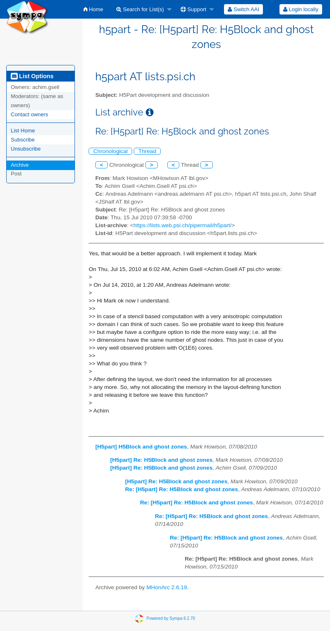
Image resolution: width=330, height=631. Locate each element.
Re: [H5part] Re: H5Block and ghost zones (181, 489)
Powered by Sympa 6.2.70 (171, 618)
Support (193, 9)
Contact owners (29, 114)
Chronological (110, 151)
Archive (20, 165)
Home (93, 9)
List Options (32, 76)
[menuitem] (93, 9)
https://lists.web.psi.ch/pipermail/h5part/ (182, 225)
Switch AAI (243, 9)
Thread (147, 151)
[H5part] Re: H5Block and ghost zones (161, 460)
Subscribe (23, 140)
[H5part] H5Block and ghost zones (141, 447)
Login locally (300, 9)
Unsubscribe (26, 149)
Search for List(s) (140, 9)
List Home (23, 130)
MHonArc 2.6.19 (166, 587)
